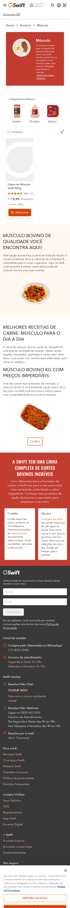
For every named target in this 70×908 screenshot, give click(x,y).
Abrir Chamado (18, 738)
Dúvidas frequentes (16, 784)
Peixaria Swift (12, 766)
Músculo (42, 25)
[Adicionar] (19, 212)
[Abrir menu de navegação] (5, 5)
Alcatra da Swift (53, 519)
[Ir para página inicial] (16, 5)
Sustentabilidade (14, 853)
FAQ (6, 806)
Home (10, 25)
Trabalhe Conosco (15, 772)
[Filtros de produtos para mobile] (62, 132)
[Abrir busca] (53, 5)
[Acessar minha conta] (59, 5)
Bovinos (25, 25)
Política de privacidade (18, 778)
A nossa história (13, 841)
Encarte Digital (13, 824)
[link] (11, 14)
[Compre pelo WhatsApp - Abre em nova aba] (38, 5)
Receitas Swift (12, 754)
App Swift (9, 818)
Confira (35, 441)
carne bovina (19, 533)
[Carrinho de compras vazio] (65, 5)
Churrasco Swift (13, 760)
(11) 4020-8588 (18, 650)
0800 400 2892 (31, 713)
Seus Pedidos (12, 800)
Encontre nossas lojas (17, 847)
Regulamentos (13, 812)
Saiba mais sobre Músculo (45, 77)
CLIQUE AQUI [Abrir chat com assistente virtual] (18, 690)
